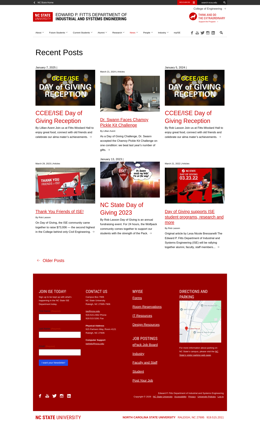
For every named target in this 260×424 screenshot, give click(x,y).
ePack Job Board (145, 345)
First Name (50, 311)
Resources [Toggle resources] (184, 2)
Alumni (102, 32)
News (134, 32)
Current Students (83, 32)
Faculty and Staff (144, 362)
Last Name (49, 328)
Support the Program (207, 17)
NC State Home (45, 2)
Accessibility (180, 396)
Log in (221, 396)
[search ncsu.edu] (209, 2)
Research (118, 32)
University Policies (206, 396)
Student (138, 371)
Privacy (192, 396)
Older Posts (54, 260)
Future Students (58, 32)
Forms (137, 298)
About (39, 32)
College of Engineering (208, 8)
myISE (177, 32)
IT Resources (142, 316)
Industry (163, 32)
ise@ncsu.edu (93, 311)
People (148, 32)
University (58, 417)
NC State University (163, 396)
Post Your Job (142, 380)
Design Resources (146, 324)
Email (47, 346)
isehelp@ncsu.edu (95, 343)
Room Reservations (147, 307)
